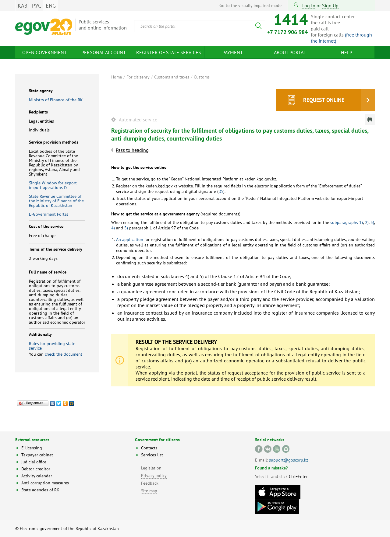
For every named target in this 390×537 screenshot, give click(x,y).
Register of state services (168, 52)
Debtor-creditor (35, 469)
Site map (149, 490)
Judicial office (33, 462)
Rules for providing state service (52, 346)
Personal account (103, 52)
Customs (202, 77)
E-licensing (31, 448)
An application (129, 239)
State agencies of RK (40, 490)
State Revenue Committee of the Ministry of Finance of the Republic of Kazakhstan (56, 201)
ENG (51, 5)
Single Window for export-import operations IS (53, 185)
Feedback (149, 483)
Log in (308, 5)
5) (126, 228)
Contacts (149, 448)
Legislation (151, 468)
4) (113, 228)
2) (367, 222)
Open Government (44, 52)
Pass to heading (132, 150)
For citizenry (138, 77)
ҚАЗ (22, 5)
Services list (152, 455)
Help (346, 52)
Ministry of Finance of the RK (56, 100)
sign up (330, 5)
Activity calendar (36, 476)
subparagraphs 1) (346, 222)
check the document (63, 354)
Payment (232, 52)
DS (220, 191)
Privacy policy (154, 475)
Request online (323, 99)
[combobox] (199, 26)
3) (372, 222)
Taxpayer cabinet (37, 455)
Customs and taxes (171, 77)
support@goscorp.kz (288, 460)
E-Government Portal (48, 214)
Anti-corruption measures (45, 483)
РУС (36, 5)
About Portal (290, 52)
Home (116, 77)
